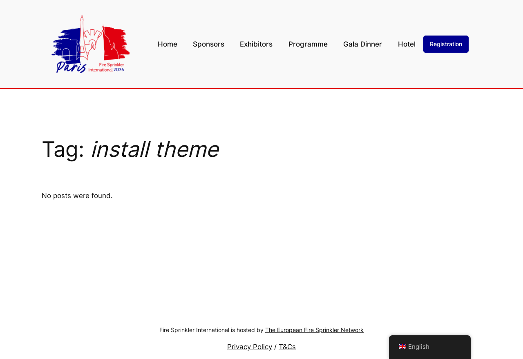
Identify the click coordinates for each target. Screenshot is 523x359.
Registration (446, 43)
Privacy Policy (249, 347)
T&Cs (287, 347)
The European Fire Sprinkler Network (314, 329)
